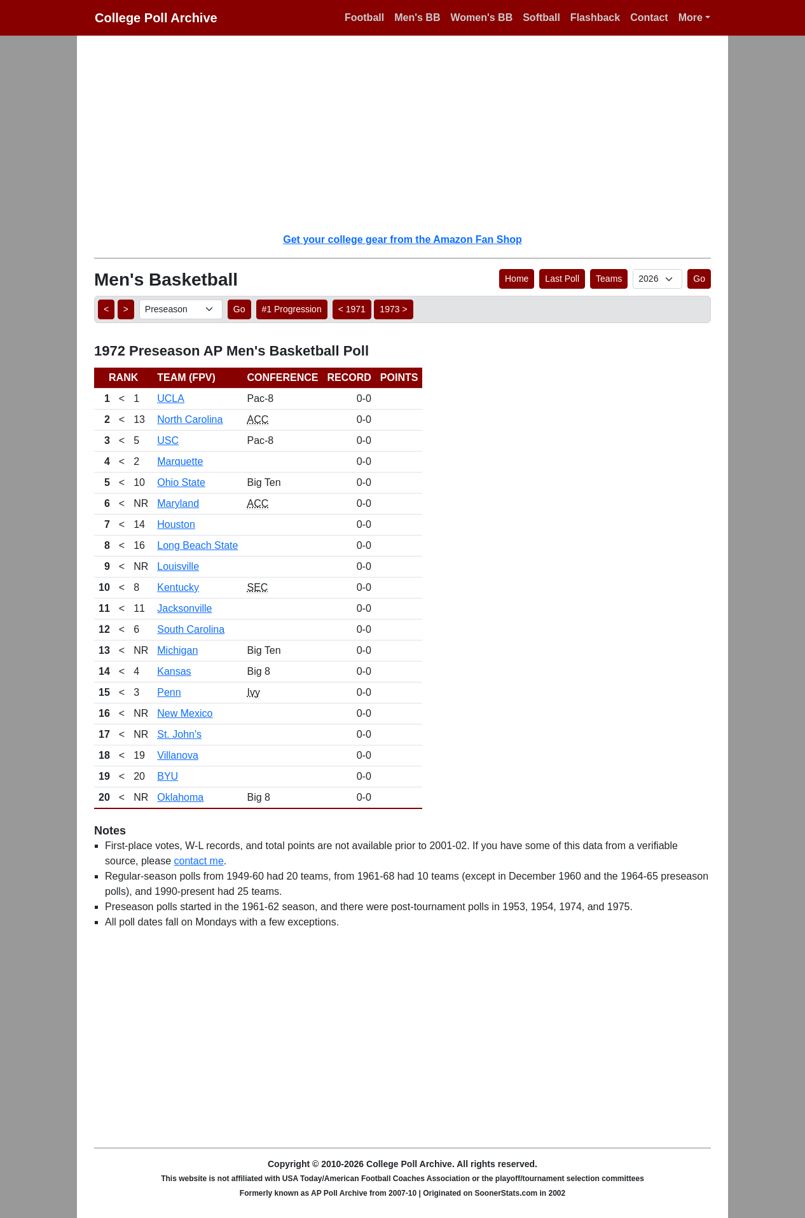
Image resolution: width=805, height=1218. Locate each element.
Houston (176, 524)
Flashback (595, 17)
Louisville (178, 566)
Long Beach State (197, 545)
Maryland (178, 503)
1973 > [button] (393, 309)
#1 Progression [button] (292, 309)
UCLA (170, 398)
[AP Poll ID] (657, 279)
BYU (167, 776)
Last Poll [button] (562, 278)
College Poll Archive (156, 18)
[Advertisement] (410, 134)
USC (168, 440)
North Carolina (190, 419)
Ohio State (181, 482)
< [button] (106, 309)
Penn (169, 692)
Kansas (174, 671)
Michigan (177, 650)
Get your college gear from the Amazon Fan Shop (402, 239)
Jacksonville (184, 608)
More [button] (690, 17)
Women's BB (481, 17)
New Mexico (184, 713)
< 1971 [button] (352, 309)
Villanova (177, 755)
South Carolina (190, 629)
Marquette (180, 461)
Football (364, 17)
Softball (541, 17)
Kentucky (178, 587)
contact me (199, 860)
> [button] (125, 309)
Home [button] (516, 278)
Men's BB (417, 17)
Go (699, 278)
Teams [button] (609, 278)
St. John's (179, 734)
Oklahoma (180, 797)
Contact (649, 17)
